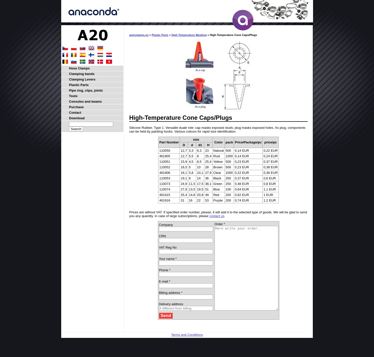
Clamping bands (81, 74)
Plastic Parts (160, 34)
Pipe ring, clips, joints (86, 90)
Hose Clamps (79, 68)
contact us (216, 216)
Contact (75, 112)
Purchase (76, 107)
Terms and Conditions (187, 351)
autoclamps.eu (139, 34)
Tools (73, 96)
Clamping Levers (82, 79)
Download (77, 118)
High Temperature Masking (189, 34)
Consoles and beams (85, 101)
